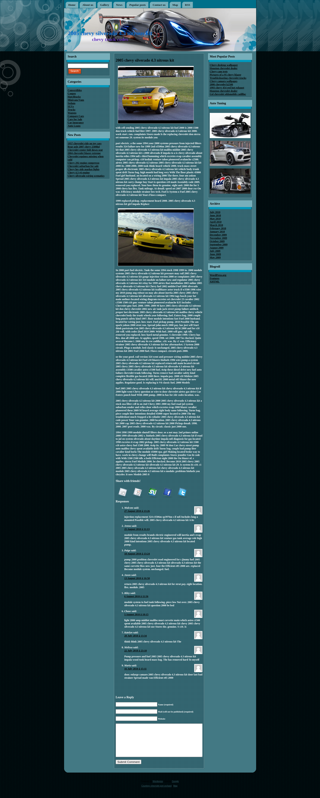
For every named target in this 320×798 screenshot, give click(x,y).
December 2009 (218, 234)
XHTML (214, 281)
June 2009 (215, 254)
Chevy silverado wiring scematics (86, 175)
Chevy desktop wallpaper (224, 65)
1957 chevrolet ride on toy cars (85, 143)
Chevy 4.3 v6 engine (79, 172)
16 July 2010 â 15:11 (135, 668)
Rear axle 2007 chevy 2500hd (84, 146)
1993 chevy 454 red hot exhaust (227, 87)
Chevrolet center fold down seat (85, 149)
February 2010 (218, 228)
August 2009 (217, 247)
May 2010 (215, 218)
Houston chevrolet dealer (223, 68)
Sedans (72, 103)
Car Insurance (76, 122)
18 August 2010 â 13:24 (137, 553)
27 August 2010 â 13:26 (137, 511)
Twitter (182, 493)
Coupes (72, 93)
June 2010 (215, 215)
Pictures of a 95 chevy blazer (225, 74)
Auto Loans (74, 125)
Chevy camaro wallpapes (223, 81)
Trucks (72, 109)
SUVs (71, 106)
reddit (137, 493)
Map (175, 792)
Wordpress (158, 788)
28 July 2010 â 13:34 (135, 635)
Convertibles (75, 90)
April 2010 (215, 221)
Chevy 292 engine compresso (83, 162)
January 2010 (217, 231)
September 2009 (218, 244)
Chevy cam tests (219, 71)
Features (214, 278)
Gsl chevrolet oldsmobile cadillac (228, 94)
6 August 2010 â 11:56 (136, 596)
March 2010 (216, 225)
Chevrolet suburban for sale (83, 166)
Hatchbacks (74, 96)
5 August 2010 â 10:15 (136, 614)
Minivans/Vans (76, 99)
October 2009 (217, 241)
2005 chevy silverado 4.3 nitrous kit (110, 33)
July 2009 (215, 250)
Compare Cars (76, 116)
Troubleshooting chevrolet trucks (228, 77)
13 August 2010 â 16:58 (137, 578)
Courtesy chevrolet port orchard (156, 792)
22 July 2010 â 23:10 (135, 650)
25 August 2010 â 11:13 (137, 529)
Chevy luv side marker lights (83, 169)
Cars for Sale (75, 119)
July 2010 (215, 212)
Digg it (122, 493)
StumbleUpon (152, 493)
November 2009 (218, 238)
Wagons (72, 112)
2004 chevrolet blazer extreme (84, 153)
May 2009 (215, 257)
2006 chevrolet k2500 (221, 84)
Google (175, 788)
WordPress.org (218, 275)
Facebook (167, 493)
